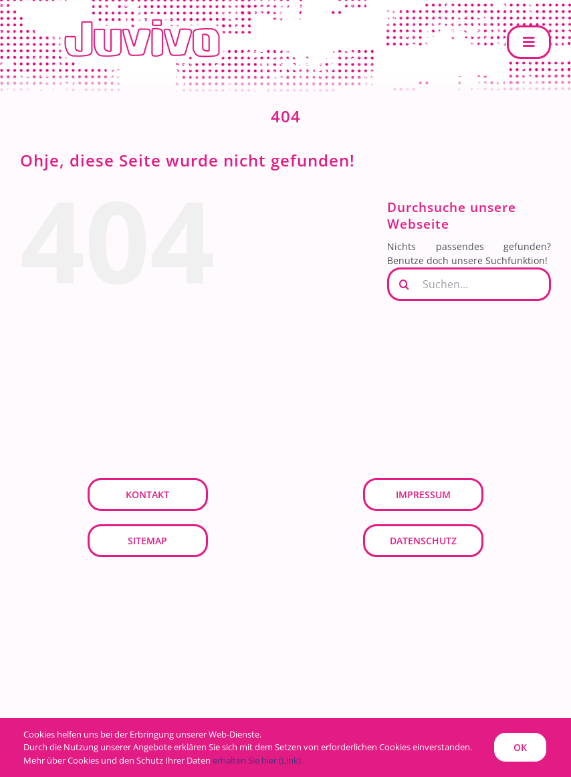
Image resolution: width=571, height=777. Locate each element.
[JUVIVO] (147, 17)
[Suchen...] (469, 284)
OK (520, 747)
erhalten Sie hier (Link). (258, 760)
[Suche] (404, 284)
